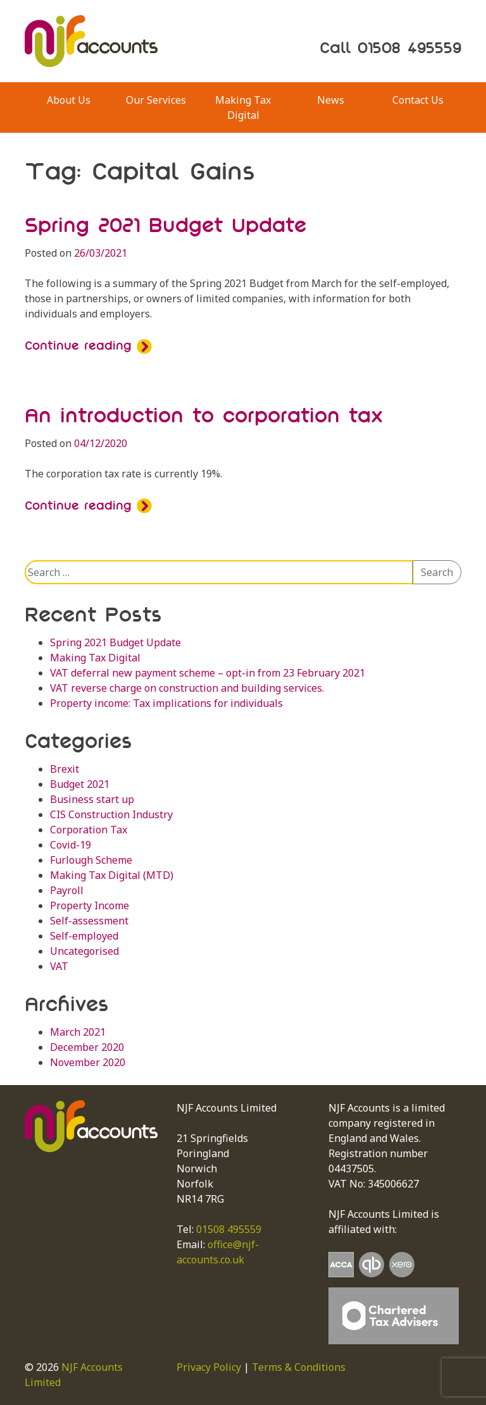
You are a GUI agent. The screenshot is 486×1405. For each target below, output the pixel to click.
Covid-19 (70, 845)
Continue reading (88, 345)
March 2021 (78, 1032)
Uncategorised (84, 951)
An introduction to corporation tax (204, 415)
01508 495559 (228, 1229)
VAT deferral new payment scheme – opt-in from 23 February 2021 (207, 673)
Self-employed (84, 936)
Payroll (67, 890)
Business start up (92, 799)
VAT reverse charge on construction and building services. (187, 688)
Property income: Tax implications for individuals (166, 703)
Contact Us (418, 100)
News (330, 100)
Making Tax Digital (243, 107)
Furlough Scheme (91, 860)
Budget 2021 (79, 784)
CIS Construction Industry (111, 814)
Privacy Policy (209, 1367)
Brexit (64, 769)
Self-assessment (89, 921)
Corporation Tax (88, 830)
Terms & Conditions (299, 1367)
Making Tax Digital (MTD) (111, 875)
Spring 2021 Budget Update (165, 224)
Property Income (89, 905)
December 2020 (87, 1047)
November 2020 (87, 1062)
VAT (59, 966)
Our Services (156, 100)
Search (437, 572)
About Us (68, 100)
